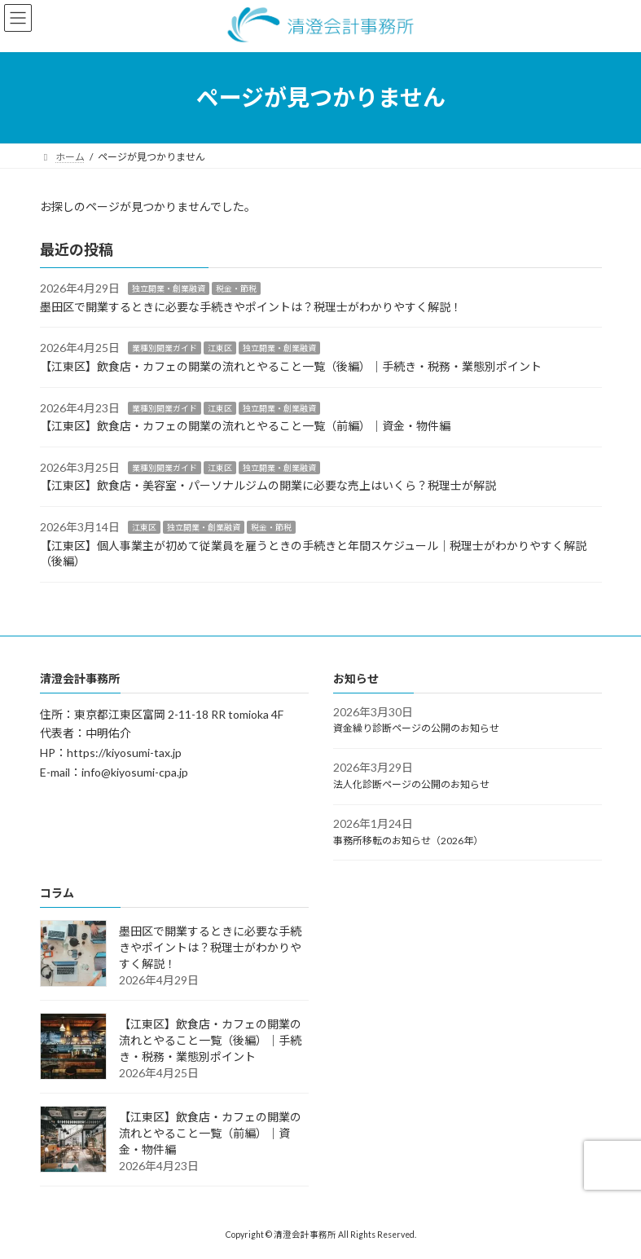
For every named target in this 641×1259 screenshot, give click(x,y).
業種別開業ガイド (164, 348)
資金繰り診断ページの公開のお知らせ (416, 728)
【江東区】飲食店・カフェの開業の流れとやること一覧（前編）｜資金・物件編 (245, 426)
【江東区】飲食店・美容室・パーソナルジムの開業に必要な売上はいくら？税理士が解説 (268, 485)
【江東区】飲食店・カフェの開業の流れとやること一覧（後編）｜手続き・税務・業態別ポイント (291, 366)
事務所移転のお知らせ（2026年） (408, 840)
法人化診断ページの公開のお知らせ (411, 784)
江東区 (220, 348)
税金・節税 (236, 288)
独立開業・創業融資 (168, 288)
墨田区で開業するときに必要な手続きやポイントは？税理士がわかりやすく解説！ (251, 307)
